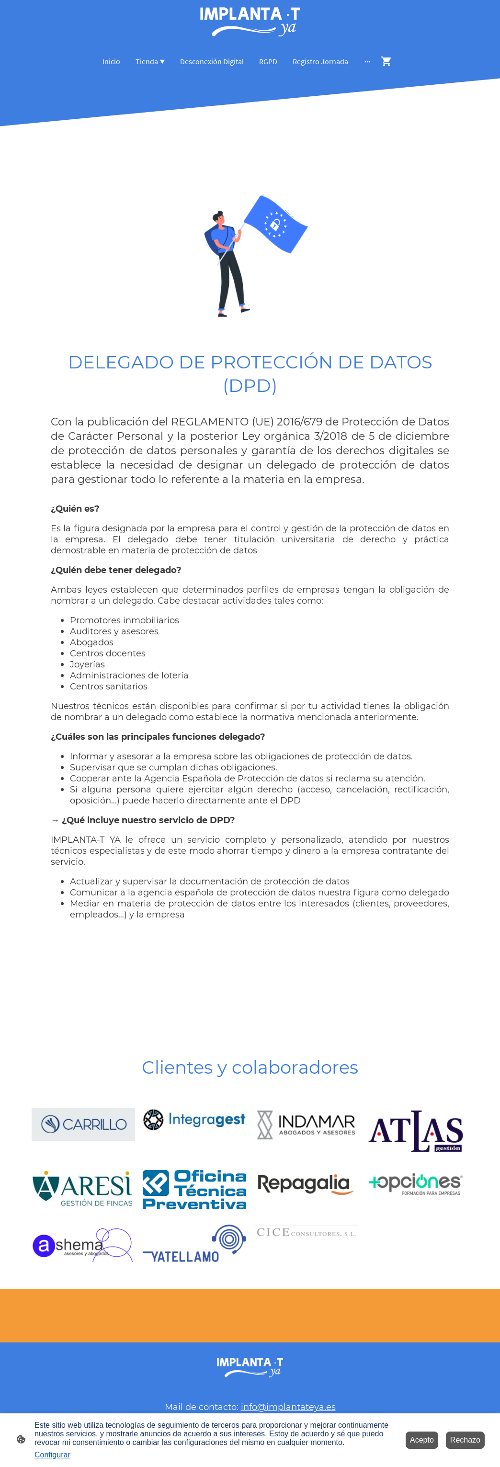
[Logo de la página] (250, 22)
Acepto (422, 1440)
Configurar (52, 1455)
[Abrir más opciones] (367, 61)
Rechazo (465, 1440)
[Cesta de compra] (388, 61)
